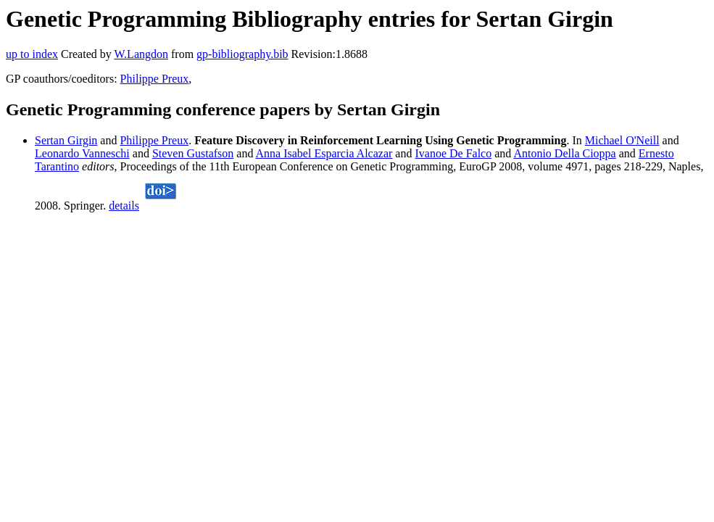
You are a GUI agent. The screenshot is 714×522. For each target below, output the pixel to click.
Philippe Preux (154, 78)
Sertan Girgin (66, 140)
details (124, 205)
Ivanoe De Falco (453, 153)
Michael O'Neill (622, 140)
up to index (32, 54)
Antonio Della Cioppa (564, 153)
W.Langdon (141, 54)
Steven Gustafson (192, 153)
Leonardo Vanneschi (82, 153)
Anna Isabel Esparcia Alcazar (324, 153)
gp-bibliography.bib (242, 54)
